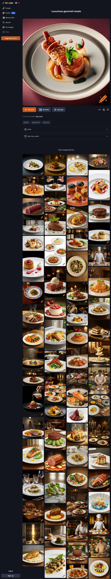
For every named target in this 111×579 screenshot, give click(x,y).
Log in (10, 571)
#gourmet (36, 122)
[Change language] (17, 3)
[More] (99, 109)
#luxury (46, 122)
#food (26, 122)
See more (39, 116)
